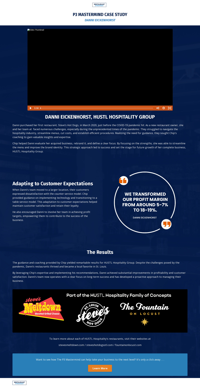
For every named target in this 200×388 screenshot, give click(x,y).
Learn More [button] (100, 368)
